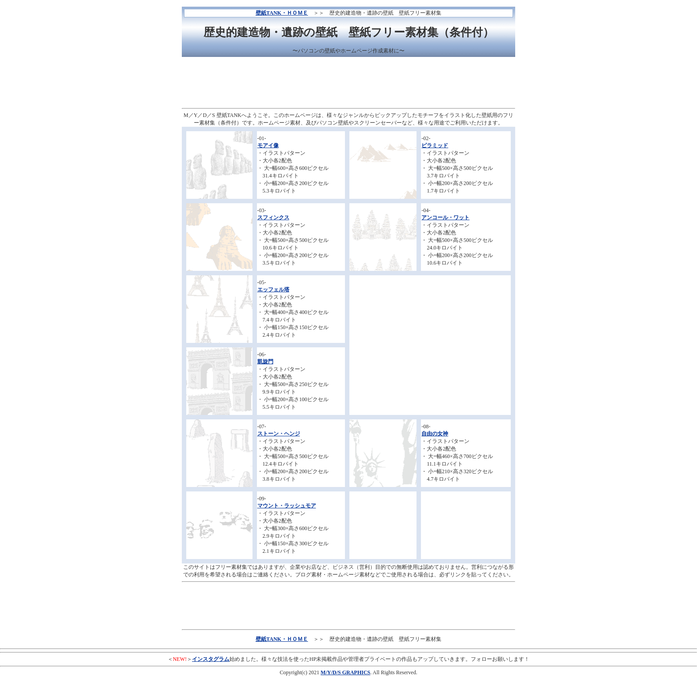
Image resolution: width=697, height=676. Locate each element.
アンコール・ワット (445, 217)
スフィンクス (273, 217)
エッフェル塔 (273, 289)
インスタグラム (210, 659)
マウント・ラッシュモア (286, 506)
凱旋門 (265, 361)
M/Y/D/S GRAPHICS (345, 672)
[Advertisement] (348, 84)
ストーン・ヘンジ (278, 434)
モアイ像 (268, 145)
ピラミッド (434, 145)
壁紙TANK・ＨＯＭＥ (282, 13)
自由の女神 (434, 434)
